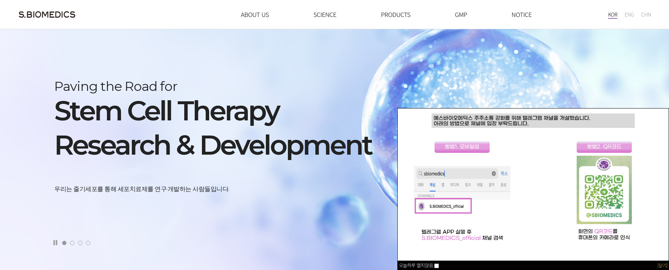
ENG (629, 14)
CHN (646, 14)
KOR (612, 14)
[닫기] (662, 265)
